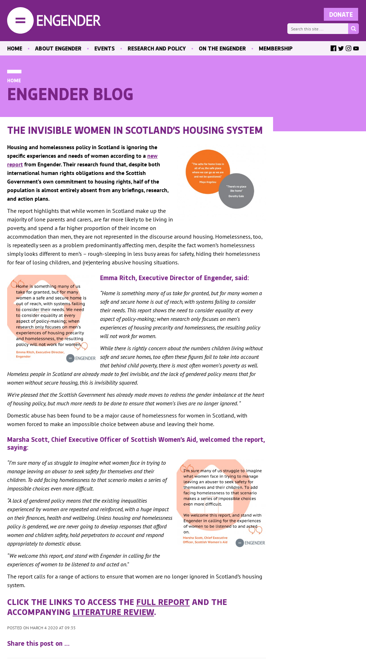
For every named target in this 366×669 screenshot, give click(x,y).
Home (14, 80)
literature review (113, 611)
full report (163, 601)
